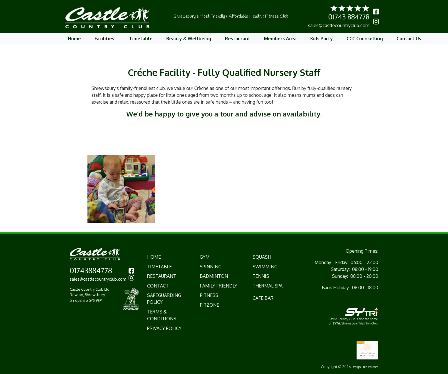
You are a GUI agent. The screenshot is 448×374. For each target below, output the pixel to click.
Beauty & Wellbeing (188, 38)
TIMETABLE (159, 267)
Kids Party (321, 38)
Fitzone (209, 305)
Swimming (265, 267)
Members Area (280, 38)
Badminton (214, 276)
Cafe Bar (263, 298)
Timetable (141, 38)
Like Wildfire (370, 367)
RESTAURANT (161, 276)
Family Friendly (218, 286)
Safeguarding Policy (164, 298)
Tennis (261, 276)
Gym (204, 257)
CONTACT (158, 286)
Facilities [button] (105, 38)
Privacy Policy (164, 328)
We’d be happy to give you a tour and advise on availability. (224, 113)
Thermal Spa (268, 286)
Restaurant (237, 38)
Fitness (209, 295)
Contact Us (409, 38)
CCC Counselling (365, 38)
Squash (262, 257)
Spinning (210, 267)
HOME (154, 257)
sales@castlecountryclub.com (338, 25)
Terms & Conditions (161, 315)
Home (74, 38)
